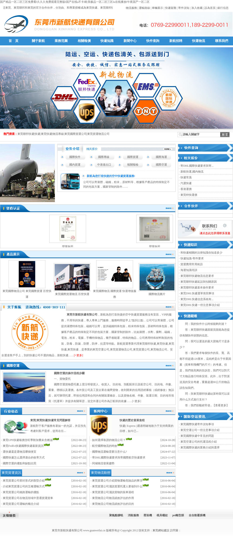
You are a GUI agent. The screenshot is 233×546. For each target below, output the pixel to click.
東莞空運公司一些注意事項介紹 (200, 430)
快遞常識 (186, 177)
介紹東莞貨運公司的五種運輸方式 (24, 486)
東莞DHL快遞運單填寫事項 (197, 293)
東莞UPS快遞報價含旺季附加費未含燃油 (28, 440)
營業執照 (69, 246)
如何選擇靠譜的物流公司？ (109, 440)
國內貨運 (74, 164)
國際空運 (161, 164)
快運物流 (198, 41)
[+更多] (78, 355)
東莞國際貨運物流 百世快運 (72, 294)
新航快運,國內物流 (191, 171)
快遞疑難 (170, 8)
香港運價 (186, 189)
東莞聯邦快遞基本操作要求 (197, 287)
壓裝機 (149, 515)
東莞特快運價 (188, 195)
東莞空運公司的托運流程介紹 (198, 441)
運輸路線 (144, 8)
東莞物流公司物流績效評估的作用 (113, 498)
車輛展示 (157, 8)
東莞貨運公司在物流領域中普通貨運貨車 (28, 498)
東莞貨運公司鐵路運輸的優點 (21, 492)
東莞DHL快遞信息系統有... (196, 299)
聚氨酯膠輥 (118, 515)
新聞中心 (129, 41)
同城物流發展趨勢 (103, 463)
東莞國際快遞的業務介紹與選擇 (200, 447)
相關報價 (84, 41)
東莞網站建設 (161, 530)
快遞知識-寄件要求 (192, 258)
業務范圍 (61, 41)
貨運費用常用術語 (191, 264)
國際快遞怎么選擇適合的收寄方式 (24, 457)
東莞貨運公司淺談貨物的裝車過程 (113, 492)
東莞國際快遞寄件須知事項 (197, 424)
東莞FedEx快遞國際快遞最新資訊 (23, 446)
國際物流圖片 (157, 294)
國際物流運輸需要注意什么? (109, 451)
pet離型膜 (180, 515)
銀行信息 (223, 8)
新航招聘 (175, 41)
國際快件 (74, 157)
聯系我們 (221, 41)
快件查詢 (152, 41)
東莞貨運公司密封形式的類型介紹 (24, 480)
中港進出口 (104, 164)
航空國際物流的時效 (104, 446)
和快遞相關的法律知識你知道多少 (201, 252)
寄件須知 (183, 8)
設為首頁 (210, 8)
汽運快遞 (186, 183)
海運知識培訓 (188, 270)
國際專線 (103, 157)
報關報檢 (132, 164)
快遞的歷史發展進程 (132, 420)
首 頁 (13, 41)
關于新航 (38, 41)
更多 (137, 401)
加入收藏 (197, 8)
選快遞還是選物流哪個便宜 (19, 451)
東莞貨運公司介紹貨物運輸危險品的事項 (117, 480)
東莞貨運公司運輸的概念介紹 (21, 503)
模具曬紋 (163, 515)
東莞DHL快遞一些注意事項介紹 (200, 305)
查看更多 (220, 405)
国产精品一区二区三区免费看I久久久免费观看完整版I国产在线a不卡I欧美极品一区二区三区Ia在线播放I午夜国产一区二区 (75, 1)
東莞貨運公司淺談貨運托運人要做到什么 (117, 486)
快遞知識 (106, 41)
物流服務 (131, 8)
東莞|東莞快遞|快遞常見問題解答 (50, 420)
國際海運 (161, 157)
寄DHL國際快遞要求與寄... (196, 165)
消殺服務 (134, 515)
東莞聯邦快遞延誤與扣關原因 (198, 281)
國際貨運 (132, 157)
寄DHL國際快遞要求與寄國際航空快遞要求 (118, 457)
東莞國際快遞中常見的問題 (197, 435)
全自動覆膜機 (198, 515)
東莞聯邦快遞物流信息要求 (197, 276)
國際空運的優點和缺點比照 (19, 463)
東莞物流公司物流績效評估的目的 (113, 503)
